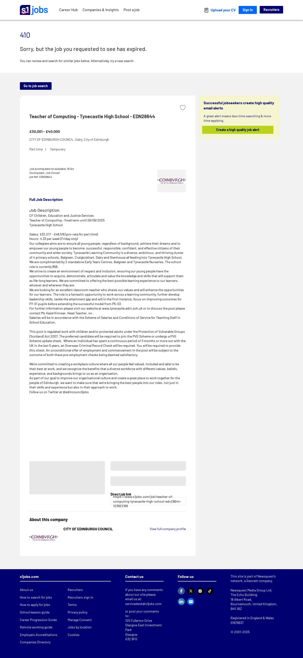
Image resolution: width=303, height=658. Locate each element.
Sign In (248, 10)
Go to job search (36, 86)
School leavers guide (34, 612)
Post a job (132, 9)
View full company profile (168, 529)
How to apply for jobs (35, 605)
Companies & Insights (101, 9)
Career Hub (68, 9)
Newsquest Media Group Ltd (251, 590)
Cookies (74, 635)
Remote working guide (36, 627)
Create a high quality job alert (237, 130)
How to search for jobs (36, 597)
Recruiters (271, 10)
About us (26, 590)
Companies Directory (35, 642)
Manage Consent (80, 620)
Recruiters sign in (80, 597)
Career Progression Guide (38, 620)
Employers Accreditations (38, 635)
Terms (72, 605)
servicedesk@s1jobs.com (143, 604)
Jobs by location (80, 627)
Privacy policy (77, 612)
